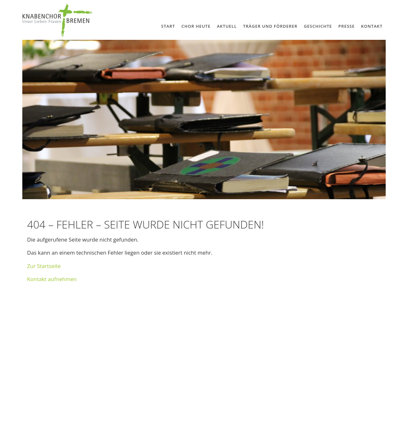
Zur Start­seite (44, 266)
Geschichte (318, 26)
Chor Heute (195, 26)
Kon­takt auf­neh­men (52, 279)
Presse (347, 26)
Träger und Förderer (270, 26)
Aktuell (227, 26)
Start (168, 26)
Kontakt (371, 26)
